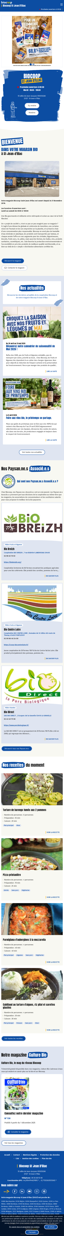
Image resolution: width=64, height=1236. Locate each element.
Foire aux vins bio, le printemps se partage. (29, 417)
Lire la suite (52, 371)
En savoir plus (52, 576)
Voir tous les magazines (13, 1143)
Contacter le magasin (14, 268)
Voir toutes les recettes (13, 1038)
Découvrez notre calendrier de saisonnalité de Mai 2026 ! (30, 348)
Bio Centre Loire (12, 629)
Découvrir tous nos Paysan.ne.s (16, 749)
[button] (3, 41)
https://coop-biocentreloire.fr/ (16, 645)
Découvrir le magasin (12, 261)
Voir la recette (53, 832)
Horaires (32, 113)
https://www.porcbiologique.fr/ (16, 725)
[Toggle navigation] (61, 5)
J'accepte (32, 1232)
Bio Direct (9, 712)
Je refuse (50, 1227)
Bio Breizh (9, 549)
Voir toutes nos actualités (32, 452)
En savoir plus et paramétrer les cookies (24, 1227)
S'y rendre (32, 106)
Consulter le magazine (18, 1132)
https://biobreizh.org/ (12, 562)
